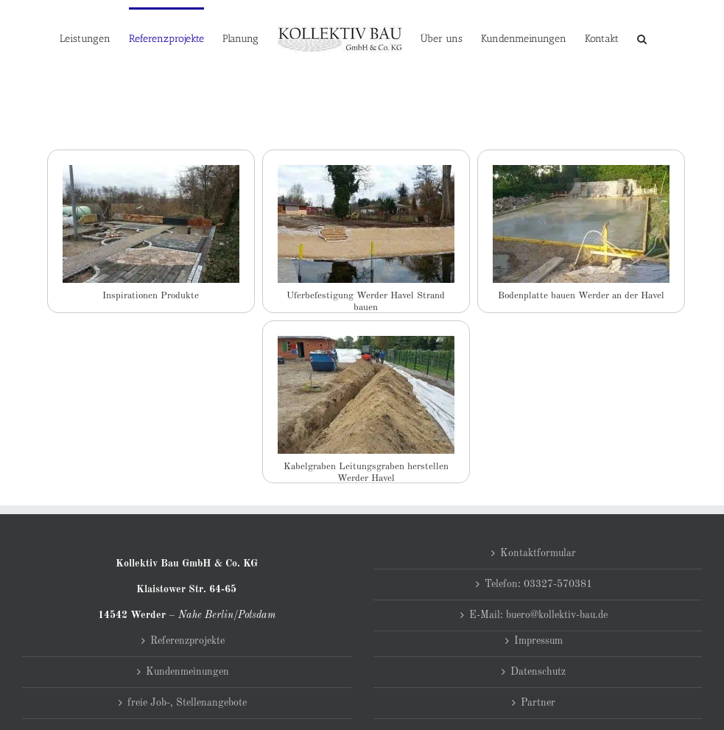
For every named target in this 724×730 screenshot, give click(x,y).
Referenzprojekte (187, 641)
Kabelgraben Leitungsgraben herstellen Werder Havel (366, 469)
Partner (538, 703)
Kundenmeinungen (187, 672)
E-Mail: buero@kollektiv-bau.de (538, 615)
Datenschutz (538, 672)
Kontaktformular (538, 553)
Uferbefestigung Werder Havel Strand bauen (366, 298)
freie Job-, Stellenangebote (187, 703)
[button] (642, 38)
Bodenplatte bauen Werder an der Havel (581, 296)
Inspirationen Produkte (150, 296)
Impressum (538, 641)
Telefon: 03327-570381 (538, 584)
